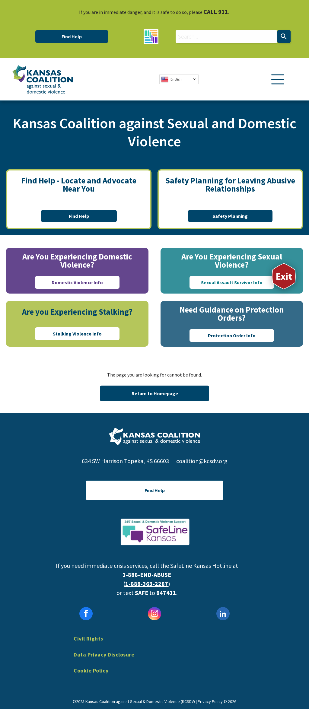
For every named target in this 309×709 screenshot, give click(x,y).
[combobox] (226, 36)
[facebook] (86, 614)
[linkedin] (223, 614)
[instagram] (154, 614)
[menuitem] (154, 643)
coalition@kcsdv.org (202, 461)
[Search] (284, 36)
